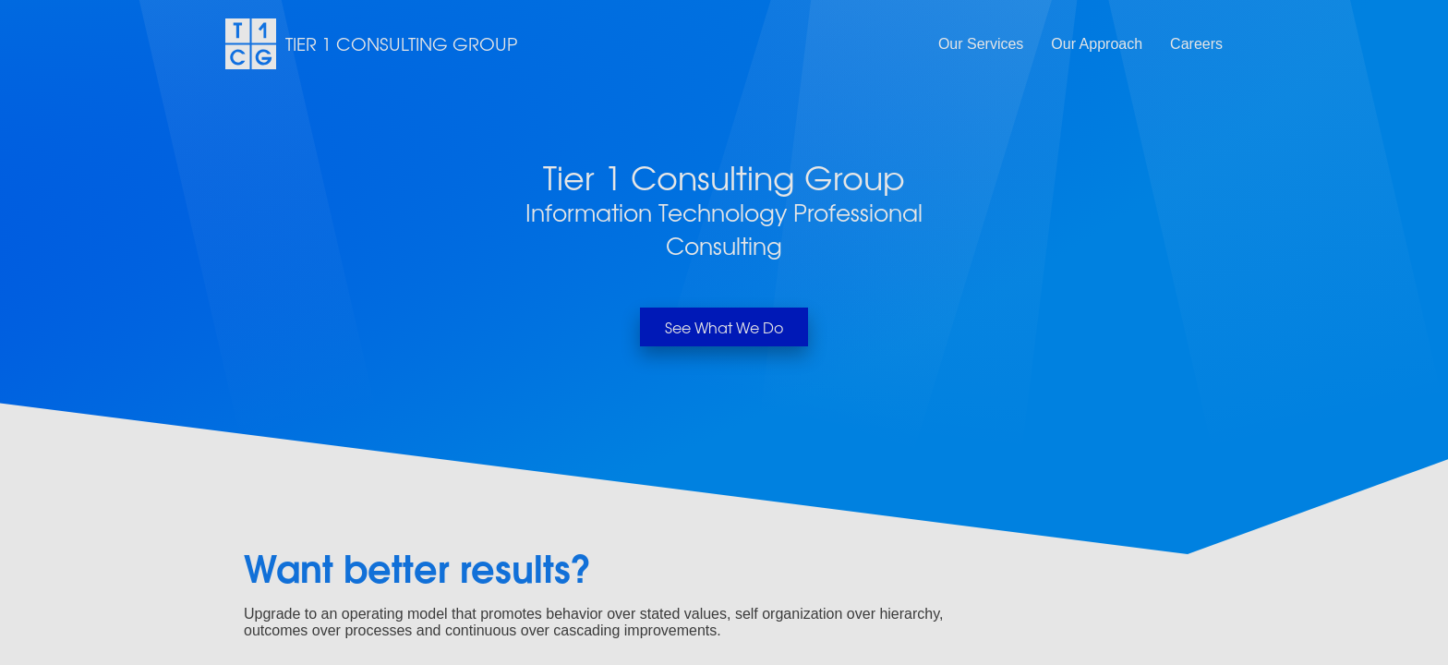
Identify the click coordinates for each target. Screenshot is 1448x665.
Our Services (980, 44)
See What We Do (724, 327)
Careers (1196, 44)
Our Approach (1096, 44)
